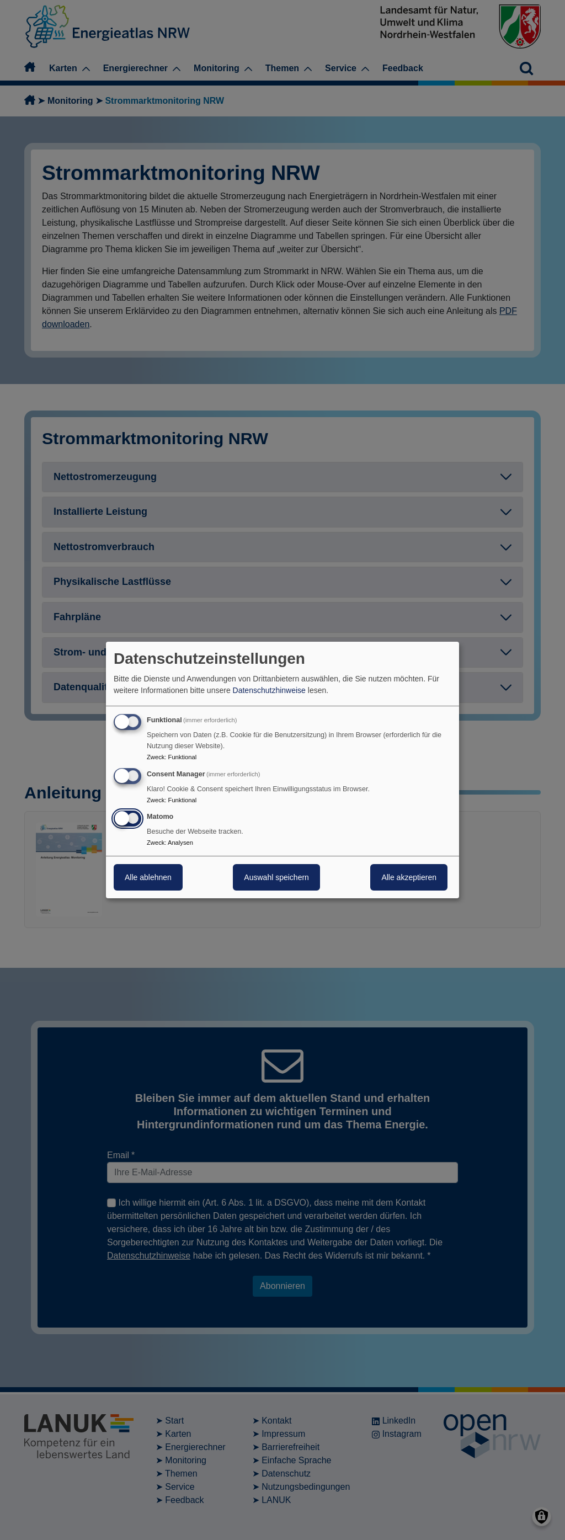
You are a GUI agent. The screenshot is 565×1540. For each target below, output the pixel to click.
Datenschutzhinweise (269, 690)
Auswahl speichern (276, 877)
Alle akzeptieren (408, 877)
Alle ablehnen (148, 877)
